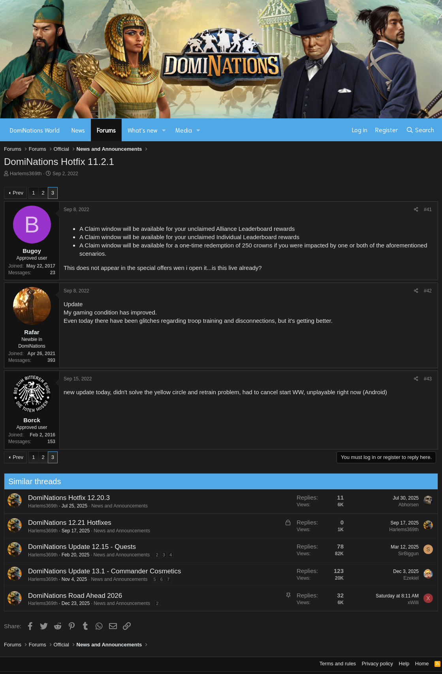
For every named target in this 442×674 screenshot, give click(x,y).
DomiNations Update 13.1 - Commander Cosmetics (101, 571)
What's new (143, 130)
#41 (428, 209)
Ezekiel (408, 578)
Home (422, 664)
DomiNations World (35, 130)
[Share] (416, 209)
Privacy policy (377, 664)
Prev (18, 193)
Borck (31, 420)
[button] (163, 130)
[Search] (420, 129)
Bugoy (32, 250)
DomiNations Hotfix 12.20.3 (66, 498)
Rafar (31, 332)
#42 (428, 291)
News (78, 130)
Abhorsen (405, 504)
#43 (428, 379)
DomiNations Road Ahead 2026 (72, 595)
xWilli (410, 602)
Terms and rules (338, 664)
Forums (106, 130)
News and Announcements (116, 506)
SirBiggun (405, 553)
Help (404, 664)
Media (183, 130)
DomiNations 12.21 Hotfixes (66, 522)
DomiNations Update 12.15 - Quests (79, 546)
